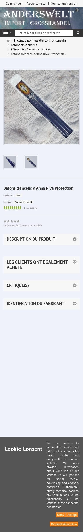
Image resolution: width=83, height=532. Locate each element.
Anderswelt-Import (23, 201)
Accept (72, 515)
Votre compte (36, 4)
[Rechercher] (78, 32)
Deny (60, 515)
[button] (41, 264)
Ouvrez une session (64, 4)
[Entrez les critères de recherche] (43, 33)
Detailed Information (64, 524)
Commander (14, 4)
